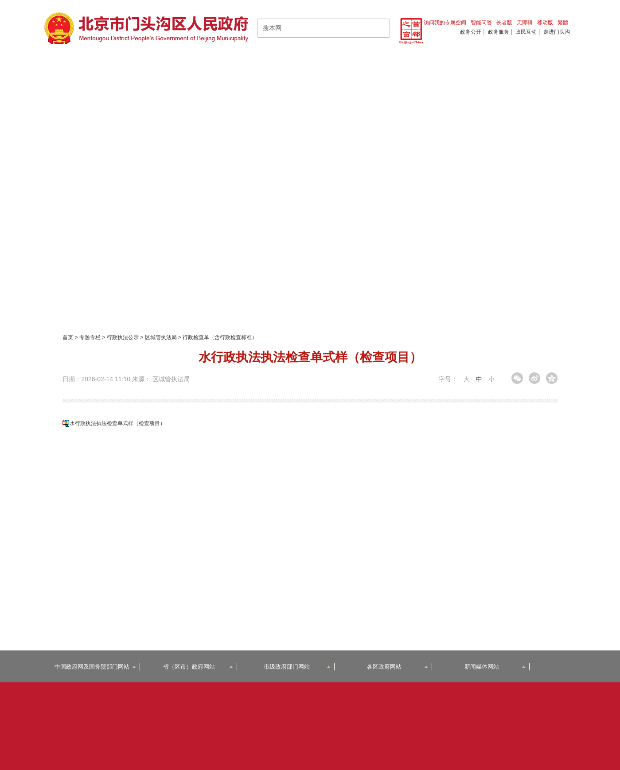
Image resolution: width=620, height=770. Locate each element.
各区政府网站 (398, 666)
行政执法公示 (123, 337)
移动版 (545, 22)
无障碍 (525, 22)
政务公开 (470, 32)
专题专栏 (90, 337)
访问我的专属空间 (445, 22)
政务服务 (498, 32)
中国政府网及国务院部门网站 (95, 666)
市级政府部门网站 (297, 666)
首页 (67, 337)
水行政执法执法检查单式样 (117, 423)
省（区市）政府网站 (198, 666)
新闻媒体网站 (495, 666)
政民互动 (526, 32)
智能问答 (481, 22)
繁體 (563, 22)
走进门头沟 (556, 32)
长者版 (504, 22)
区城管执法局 (161, 337)
